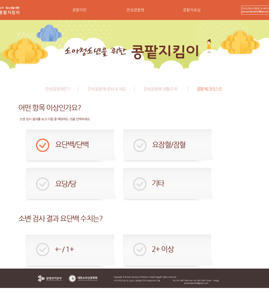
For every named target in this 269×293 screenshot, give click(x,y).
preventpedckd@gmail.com (196, 283)
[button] (79, 11)
